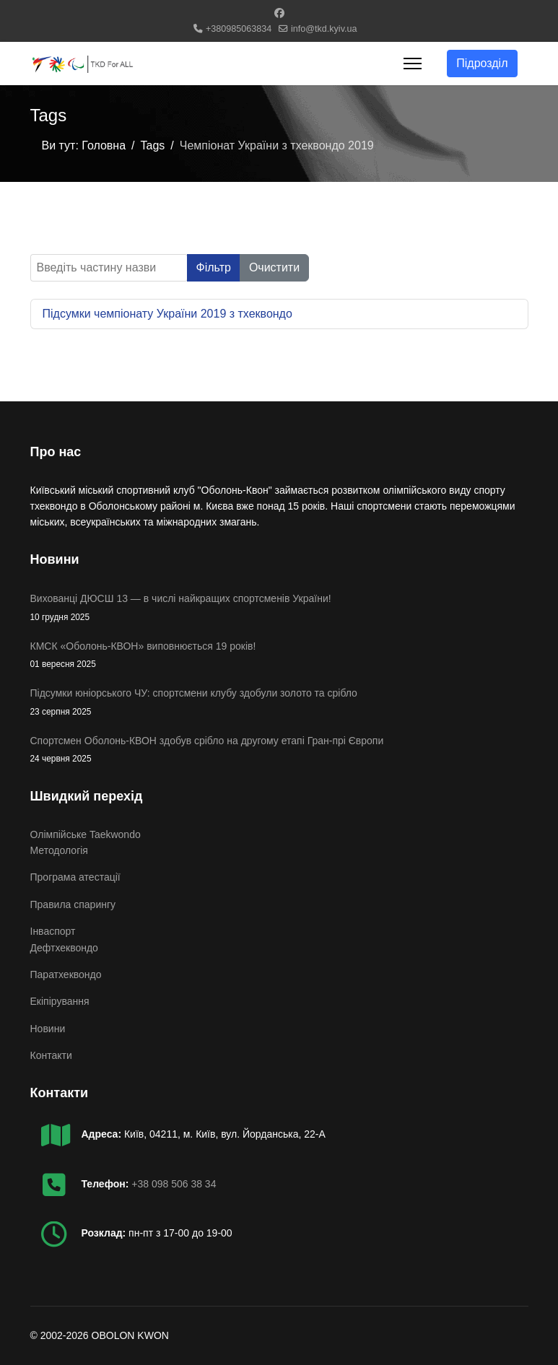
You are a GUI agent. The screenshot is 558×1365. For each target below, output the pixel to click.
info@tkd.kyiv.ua (324, 29)
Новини (48, 1028)
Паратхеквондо (66, 974)
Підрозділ (481, 63)
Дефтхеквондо (64, 948)
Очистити (274, 267)
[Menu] (413, 63)
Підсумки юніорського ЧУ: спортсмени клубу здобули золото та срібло (279, 702)
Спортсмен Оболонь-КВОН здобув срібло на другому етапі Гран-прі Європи (279, 750)
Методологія (59, 850)
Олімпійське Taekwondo (85, 834)
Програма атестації (75, 877)
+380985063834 (238, 29)
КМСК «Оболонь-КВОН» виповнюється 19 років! (279, 655)
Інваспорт (53, 931)
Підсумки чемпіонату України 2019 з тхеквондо (167, 314)
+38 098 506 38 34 (173, 1184)
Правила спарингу (73, 904)
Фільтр (213, 267)
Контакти (51, 1055)
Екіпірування (60, 1001)
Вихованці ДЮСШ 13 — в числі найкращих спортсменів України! (279, 608)
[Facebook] (279, 13)
